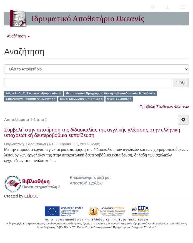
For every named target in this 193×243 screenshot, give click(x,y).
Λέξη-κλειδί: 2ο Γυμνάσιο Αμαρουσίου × (33, 93)
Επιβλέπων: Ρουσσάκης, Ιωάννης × (31, 98)
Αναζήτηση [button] (18, 36)
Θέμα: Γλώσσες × (119, 98)
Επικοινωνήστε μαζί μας (90, 177)
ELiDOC (31, 196)
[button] (153, 7)
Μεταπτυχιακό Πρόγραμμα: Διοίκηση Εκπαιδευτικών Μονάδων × (110, 93)
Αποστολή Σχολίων (86, 183)
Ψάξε (180, 82)
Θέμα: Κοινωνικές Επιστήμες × (81, 98)
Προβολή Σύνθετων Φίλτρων (164, 107)
